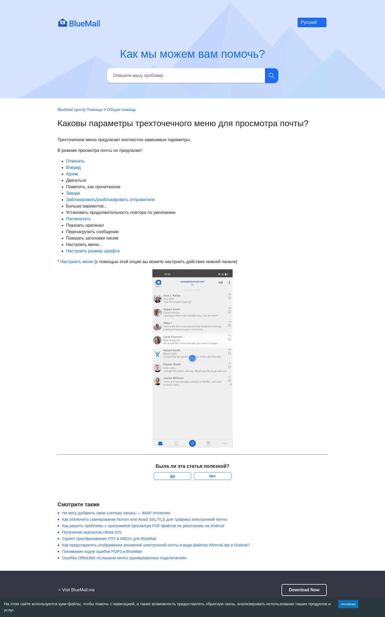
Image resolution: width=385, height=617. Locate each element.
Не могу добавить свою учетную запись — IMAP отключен (116, 513)
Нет (212, 476)
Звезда (73, 193)
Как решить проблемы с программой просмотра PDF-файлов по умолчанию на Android (143, 525)
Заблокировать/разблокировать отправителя (110, 199)
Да (172, 476)
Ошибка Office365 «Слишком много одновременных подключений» (124, 557)
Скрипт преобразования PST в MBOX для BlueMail (109, 538)
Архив (72, 174)
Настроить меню (76, 261)
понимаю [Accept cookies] (348, 604)
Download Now (304, 590)
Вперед (73, 167)
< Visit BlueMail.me (76, 590)
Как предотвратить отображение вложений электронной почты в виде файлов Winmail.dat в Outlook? (156, 545)
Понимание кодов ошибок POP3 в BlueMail (102, 551)
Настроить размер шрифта (93, 251)
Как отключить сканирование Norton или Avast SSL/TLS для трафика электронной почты (144, 519)
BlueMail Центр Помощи (79, 109)
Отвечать (75, 161)
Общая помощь (121, 109)
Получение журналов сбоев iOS (91, 532)
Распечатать (78, 219)
